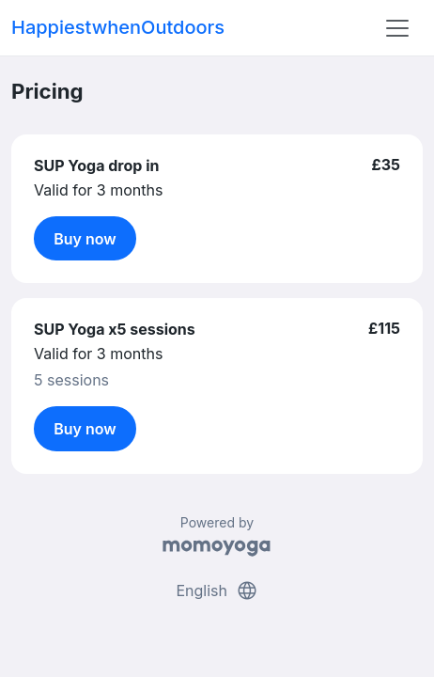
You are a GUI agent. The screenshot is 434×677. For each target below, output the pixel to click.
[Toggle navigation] (397, 28)
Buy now (85, 238)
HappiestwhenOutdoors (118, 27)
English (216, 590)
